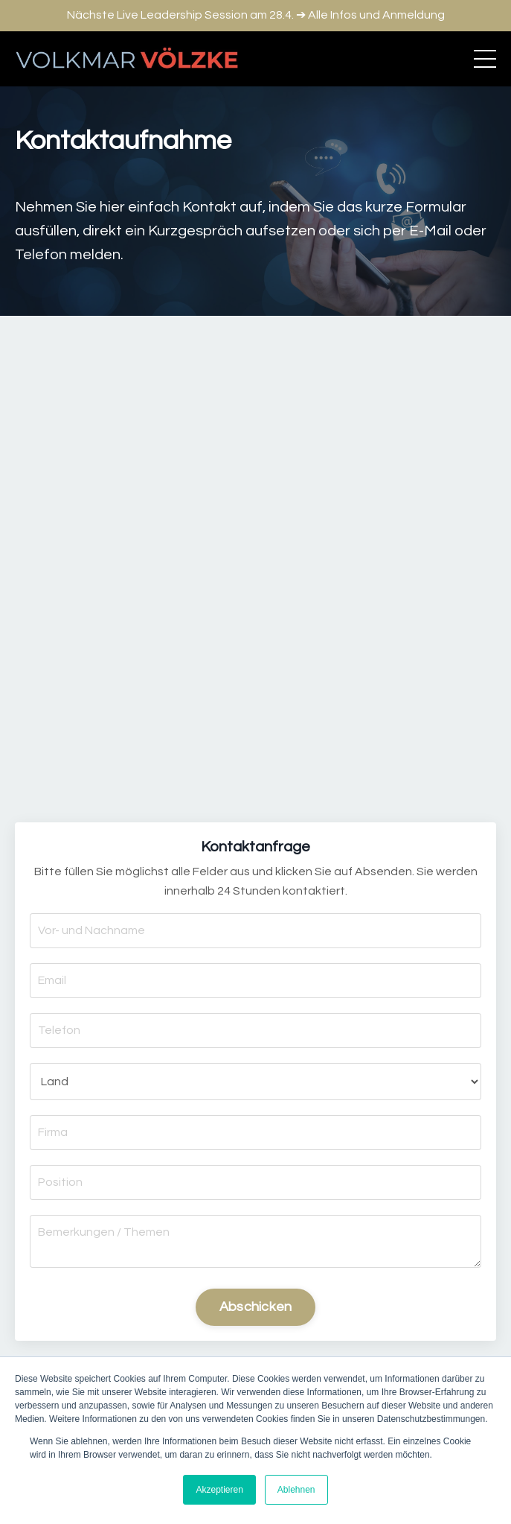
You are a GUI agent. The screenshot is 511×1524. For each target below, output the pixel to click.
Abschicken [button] (255, 1307)
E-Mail (430, 230)
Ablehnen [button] (296, 1490)
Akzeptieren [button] (219, 1490)
